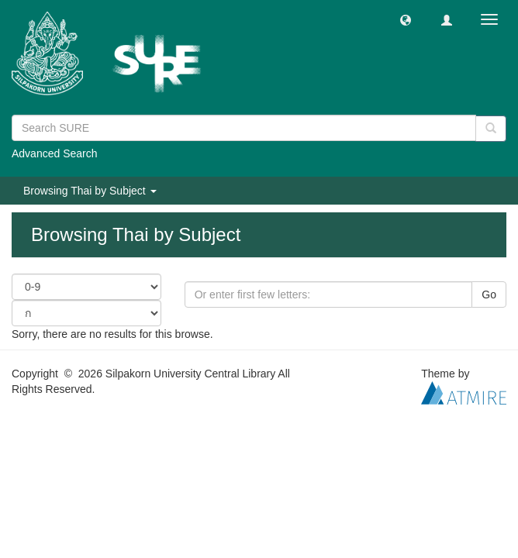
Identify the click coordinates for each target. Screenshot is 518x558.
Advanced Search (55, 153)
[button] (406, 19)
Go (489, 294)
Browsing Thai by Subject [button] (90, 190)
